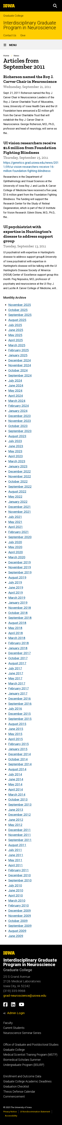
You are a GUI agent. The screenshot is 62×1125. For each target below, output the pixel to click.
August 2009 (17, 931)
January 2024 (17, 411)
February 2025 (18, 350)
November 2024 (19, 365)
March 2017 (16, 683)
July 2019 (15, 582)
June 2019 (15, 587)
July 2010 (15, 885)
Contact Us (9, 35)
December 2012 (19, 815)
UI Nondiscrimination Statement (35, 1111)
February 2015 (18, 744)
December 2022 (19, 471)
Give (22, 35)
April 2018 (15, 633)
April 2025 (15, 340)
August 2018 (17, 623)
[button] (55, 6)
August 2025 (17, 320)
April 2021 (15, 527)
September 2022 (20, 486)
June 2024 (15, 385)
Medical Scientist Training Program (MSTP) (30, 1054)
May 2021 (15, 522)
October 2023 (18, 426)
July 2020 (15, 542)
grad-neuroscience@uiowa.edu (24, 995)
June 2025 (15, 330)
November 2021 (19, 512)
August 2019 (17, 577)
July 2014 (15, 774)
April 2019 (15, 592)
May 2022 (15, 496)
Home (6, 55)
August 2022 (17, 491)
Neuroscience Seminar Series (22, 1033)
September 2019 (20, 572)
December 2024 (19, 360)
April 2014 (15, 789)
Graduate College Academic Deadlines (27, 1081)
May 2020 (15, 547)
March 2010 (16, 900)
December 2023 (19, 416)
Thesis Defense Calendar (19, 1091)
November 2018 (19, 608)
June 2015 (15, 729)
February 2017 (18, 688)
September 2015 (20, 719)
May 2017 (15, 678)
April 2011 (15, 865)
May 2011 (15, 860)
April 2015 (15, 739)
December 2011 (19, 830)
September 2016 (20, 704)
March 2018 (16, 638)
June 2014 (15, 779)
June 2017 (15, 673)
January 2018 (17, 648)
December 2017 (19, 653)
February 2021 (18, 532)
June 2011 (15, 855)
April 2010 (15, 895)
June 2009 (15, 936)
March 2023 (16, 461)
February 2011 (18, 870)
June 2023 (15, 446)
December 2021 (19, 507)
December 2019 (19, 562)
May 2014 (15, 784)
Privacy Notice (10, 1111)
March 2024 (16, 401)
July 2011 (15, 850)
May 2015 (15, 734)
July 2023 (15, 441)
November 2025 (19, 305)
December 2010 (19, 875)
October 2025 (18, 310)
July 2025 (15, 325)
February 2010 (18, 905)
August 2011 (17, 845)
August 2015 (17, 724)
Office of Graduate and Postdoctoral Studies (31, 1044)
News (16, 55)
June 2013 (15, 810)
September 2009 (20, 926)
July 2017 (15, 668)
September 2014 (20, 764)
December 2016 (19, 698)
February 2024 (18, 406)
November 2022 (19, 476)
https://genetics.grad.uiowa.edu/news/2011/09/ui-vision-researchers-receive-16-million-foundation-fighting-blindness (31, 166)
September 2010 (20, 880)
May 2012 (15, 825)
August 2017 (17, 663)
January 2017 (17, 693)
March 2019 (16, 598)
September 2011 (20, 840)
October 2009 (18, 921)
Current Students (13, 1028)
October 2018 (18, 613)
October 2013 (18, 799)
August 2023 (17, 436)
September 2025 (20, 315)
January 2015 (17, 749)
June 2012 (15, 820)
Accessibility (11, 1115)
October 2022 (18, 481)
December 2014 (19, 754)
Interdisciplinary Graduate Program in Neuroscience (29, 25)
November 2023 (19, 421)
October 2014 (18, 759)
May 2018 (15, 628)
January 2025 (17, 355)
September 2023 (20, 431)
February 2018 (18, 643)
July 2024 (15, 380)
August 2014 (17, 769)
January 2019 (17, 602)
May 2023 (15, 451)
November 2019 (19, 567)
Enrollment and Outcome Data (22, 1076)
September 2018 (20, 618)
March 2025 (16, 345)
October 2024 (18, 370)
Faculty (8, 1023)
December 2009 (19, 910)
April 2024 (15, 396)
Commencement (14, 1096)
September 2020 (20, 537)
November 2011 (19, 835)
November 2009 (19, 916)
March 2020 (16, 557)
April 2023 (15, 456)
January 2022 (17, 502)
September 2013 (20, 804)
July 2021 (15, 517)
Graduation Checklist (16, 1086)
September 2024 (20, 375)
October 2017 (18, 658)
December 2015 (19, 714)
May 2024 (15, 390)
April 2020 (15, 552)
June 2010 (15, 890)
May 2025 (15, 335)
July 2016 (15, 709)
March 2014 (16, 794)
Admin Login (16, 1013)
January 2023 (17, 466)
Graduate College (13, 15)
